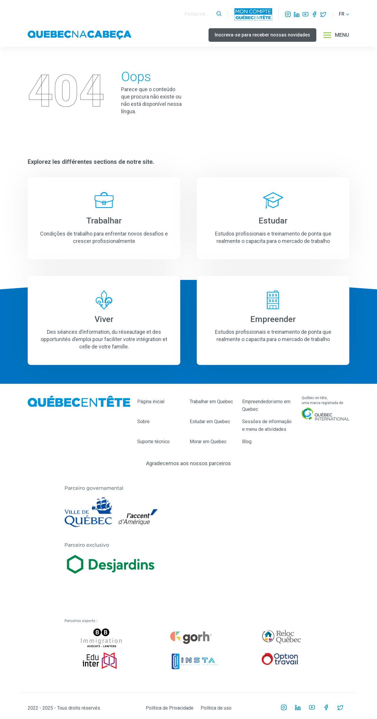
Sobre (143, 421)
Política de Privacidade (170, 708)
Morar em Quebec (208, 441)
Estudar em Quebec (210, 421)
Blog (247, 441)
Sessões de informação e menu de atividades (267, 425)
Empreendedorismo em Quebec (266, 405)
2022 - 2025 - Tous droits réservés (64, 708)
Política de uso (216, 708)
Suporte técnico (153, 441)
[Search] (199, 14)
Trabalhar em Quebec (211, 401)
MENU (336, 35)
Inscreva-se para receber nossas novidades (262, 35)
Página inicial (150, 401)
